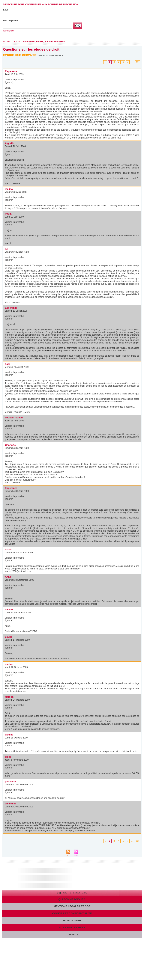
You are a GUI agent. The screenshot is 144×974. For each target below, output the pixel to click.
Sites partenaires (71, 926)
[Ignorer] (9, 82)
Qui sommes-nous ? (72, 899)
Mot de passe (10, 20)
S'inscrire (8, 30)
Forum (16, 41)
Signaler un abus (72, 892)
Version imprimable (50, 55)
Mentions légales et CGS (72, 905)
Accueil (6, 41)
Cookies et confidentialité (72, 912)
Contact (72, 933)
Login (6, 9)
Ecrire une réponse (20, 55)
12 (137, 62)
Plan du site (72, 919)
